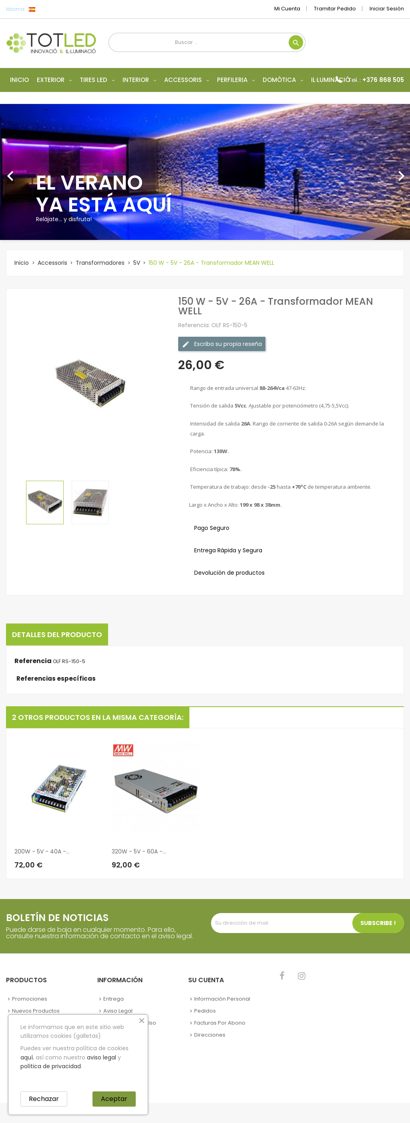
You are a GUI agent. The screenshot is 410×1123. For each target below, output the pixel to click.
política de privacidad (50, 1066)
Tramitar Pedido (335, 8)
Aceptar (114, 1098)
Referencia (33, 661)
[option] (205, 172)
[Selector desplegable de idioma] (50, 9)
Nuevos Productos (36, 1011)
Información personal (222, 999)
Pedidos (205, 1011)
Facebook (282, 976)
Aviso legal (118, 1011)
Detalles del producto (57, 634)
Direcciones (209, 1035)
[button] (31, 172)
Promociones (29, 999)
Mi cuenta (287, 8)
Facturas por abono (219, 1023)
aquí (26, 1057)
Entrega (113, 999)
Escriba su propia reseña (222, 344)
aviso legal (101, 1057)
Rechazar (44, 1098)
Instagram (301, 976)
